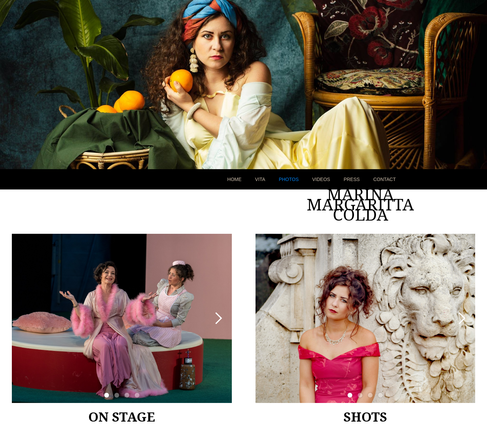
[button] (218, 318)
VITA (260, 179)
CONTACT (384, 179)
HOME (234, 179)
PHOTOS (289, 179)
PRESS (351, 179)
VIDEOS (321, 179)
